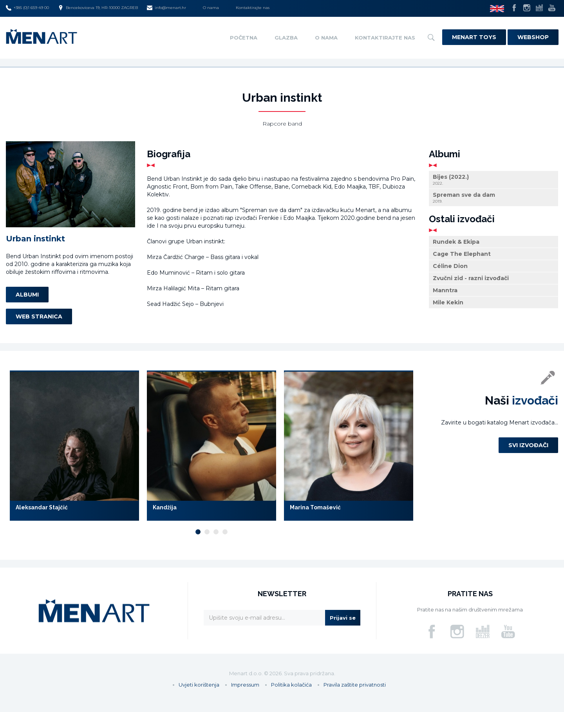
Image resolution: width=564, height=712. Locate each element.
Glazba (286, 37)
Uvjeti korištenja (199, 684)
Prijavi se (343, 618)
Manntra (445, 290)
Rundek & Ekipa (456, 241)
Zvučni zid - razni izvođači (471, 278)
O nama (211, 7)
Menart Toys (474, 37)
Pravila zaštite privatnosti (355, 684)
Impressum (245, 684)
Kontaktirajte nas (252, 7)
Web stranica (39, 316)
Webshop (533, 37)
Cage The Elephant (462, 253)
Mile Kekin (448, 302)
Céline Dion (450, 266)
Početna (243, 37)
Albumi (27, 294)
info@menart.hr (166, 8)
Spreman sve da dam (493, 197)
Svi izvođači (528, 445)
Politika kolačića (291, 684)
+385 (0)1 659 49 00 (27, 8)
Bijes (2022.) (493, 179)
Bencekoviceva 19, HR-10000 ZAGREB (98, 8)
